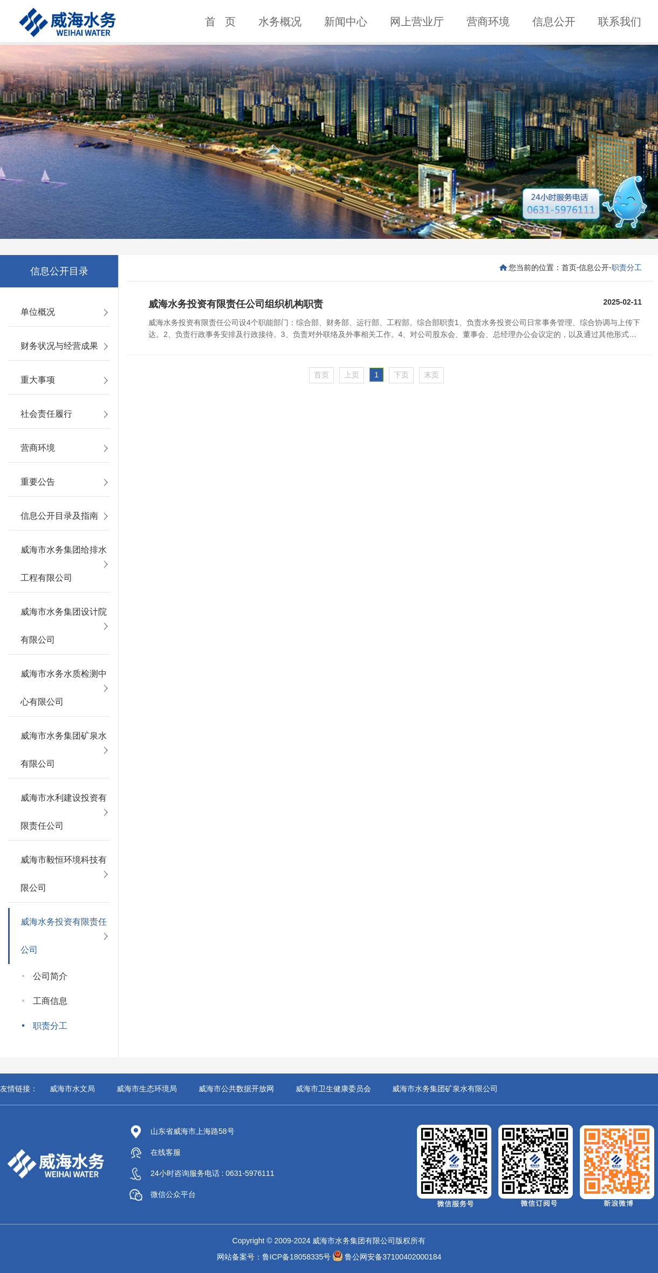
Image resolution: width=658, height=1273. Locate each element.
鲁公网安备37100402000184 (393, 1257)
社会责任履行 (46, 413)
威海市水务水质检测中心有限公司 (63, 687)
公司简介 (50, 976)
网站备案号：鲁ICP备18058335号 (274, 1257)
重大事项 (37, 379)
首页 (569, 267)
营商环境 (488, 21)
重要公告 (37, 481)
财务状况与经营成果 (59, 345)
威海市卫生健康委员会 (333, 1088)
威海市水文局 (72, 1088)
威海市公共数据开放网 (236, 1088)
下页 (401, 374)
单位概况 (37, 311)
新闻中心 (345, 21)
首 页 (220, 21)
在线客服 (155, 1152)
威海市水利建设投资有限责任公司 (63, 811)
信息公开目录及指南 (59, 515)
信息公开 (553, 21)
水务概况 (279, 21)
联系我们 (619, 21)
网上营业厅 (417, 21)
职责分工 (50, 1025)
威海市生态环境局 (146, 1088)
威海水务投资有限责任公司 (63, 935)
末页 (431, 374)
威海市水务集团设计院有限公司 (63, 625)
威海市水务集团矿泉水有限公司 (63, 749)
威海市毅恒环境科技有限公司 (63, 873)
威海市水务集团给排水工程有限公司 (63, 563)
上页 (351, 374)
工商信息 (50, 1001)
